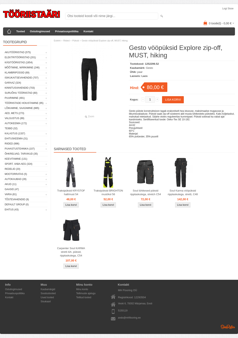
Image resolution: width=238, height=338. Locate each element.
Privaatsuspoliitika (66, 31)
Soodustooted (48, 293)
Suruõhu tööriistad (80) (21, 92)
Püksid (75, 40)
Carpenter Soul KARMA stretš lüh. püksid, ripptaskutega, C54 (71, 252)
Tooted (20, 31)
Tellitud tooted (83, 297)
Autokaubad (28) (15, 179)
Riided (66, 40)
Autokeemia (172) (16, 123)
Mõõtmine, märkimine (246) (22, 67)
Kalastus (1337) (15, 133)
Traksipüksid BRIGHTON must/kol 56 (108, 192)
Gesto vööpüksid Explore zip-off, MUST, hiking (105, 40)
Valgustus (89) (14, 118)
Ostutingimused (40, 31)
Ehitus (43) (12, 209)
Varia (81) (11, 194)
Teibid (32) (11, 128)
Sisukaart (46, 301)
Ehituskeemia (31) (16, 138)
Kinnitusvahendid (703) (20, 87)
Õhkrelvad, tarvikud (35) (21, 153)
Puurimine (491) (15, 98)
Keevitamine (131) (16, 158)
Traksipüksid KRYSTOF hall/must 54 (71, 192)
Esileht (57, 40)
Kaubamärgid (48, 289)
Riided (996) (12, 143)
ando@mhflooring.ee (129, 317)
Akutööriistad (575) (18, 52)
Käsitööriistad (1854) (19, 62)
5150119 (123, 310)
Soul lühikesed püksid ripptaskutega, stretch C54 (145, 192)
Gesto (149, 67)
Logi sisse (228, 8)
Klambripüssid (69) (17, 72)
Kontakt (88, 31)
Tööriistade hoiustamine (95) (24, 103)
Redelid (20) (12, 169)
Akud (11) (10, 184)
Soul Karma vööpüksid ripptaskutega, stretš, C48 (183, 192)
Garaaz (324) (13, 82)
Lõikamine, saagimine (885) (22, 108)
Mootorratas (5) (16, 174)
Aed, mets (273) (14, 113)
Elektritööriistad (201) (20, 57)
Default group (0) (17, 204)
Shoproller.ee (228, 327)
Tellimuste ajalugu (85, 293)
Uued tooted (47, 297)
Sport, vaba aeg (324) (18, 164)
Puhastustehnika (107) (20, 148)
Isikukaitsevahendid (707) (22, 77)
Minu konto (82, 289)
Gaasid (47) (12, 189)
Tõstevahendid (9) (17, 199)
